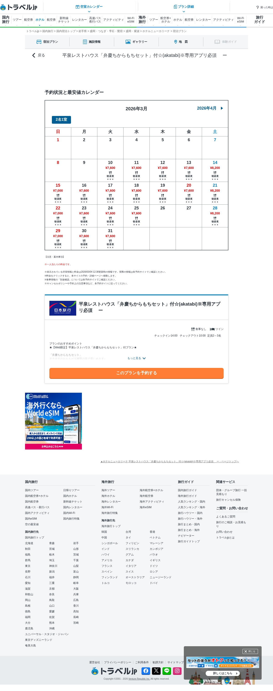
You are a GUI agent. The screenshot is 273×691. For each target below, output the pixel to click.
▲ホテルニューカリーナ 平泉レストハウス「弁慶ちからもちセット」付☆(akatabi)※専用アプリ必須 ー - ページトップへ (169, 458)
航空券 (28, 19)
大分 (27, 620)
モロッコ (131, 580)
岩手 (76, 540)
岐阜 (76, 580)
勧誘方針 (158, 659)
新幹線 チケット (64, 19)
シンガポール (109, 540)
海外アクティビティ (152, 498)
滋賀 (27, 586)
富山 (76, 568)
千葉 (76, 557)
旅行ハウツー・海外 (190, 516)
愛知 (27, 580)
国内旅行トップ (34, 534)
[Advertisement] (127, 418)
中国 (104, 534)
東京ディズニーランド (38, 637)
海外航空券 (146, 493)
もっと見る (134, 355)
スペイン (106, 568)
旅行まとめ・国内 (189, 521)
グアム (130, 551)
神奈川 (53, 563)
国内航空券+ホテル (36, 493)
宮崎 (76, 620)
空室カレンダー (88, 71)
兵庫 (76, 591)
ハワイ (105, 551)
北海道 (29, 540)
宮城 (52, 546)
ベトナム (155, 534)
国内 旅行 (5, 19)
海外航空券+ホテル (151, 487)
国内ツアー (32, 487)
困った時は (264, 7)
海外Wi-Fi (107, 504)
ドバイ (154, 580)
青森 (52, 540)
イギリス (155, 557)
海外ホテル (108, 493)
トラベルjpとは (225, 534)
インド (105, 546)
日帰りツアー (71, 487)
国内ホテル (70, 493)
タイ (128, 534)
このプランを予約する (136, 370)
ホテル (39, 19)
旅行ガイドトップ (189, 538)
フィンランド (109, 574)
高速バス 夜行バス (95, 19)
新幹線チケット (72, 498)
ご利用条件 (142, 659)
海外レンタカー (111, 498)
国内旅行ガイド (187, 487)
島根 (27, 603)
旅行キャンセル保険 (228, 497)
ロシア (154, 568)
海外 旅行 (142, 19)
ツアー (17, 19)
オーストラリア (135, 574)
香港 (152, 529)
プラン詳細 (184, 71)
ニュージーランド (161, 574)
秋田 (27, 546)
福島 (27, 551)
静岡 (76, 574)
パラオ (154, 551)
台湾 (128, 529)
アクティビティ (113, 19)
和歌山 (29, 591)
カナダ (130, 557)
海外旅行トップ (111, 523)
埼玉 (52, 557)
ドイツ (154, 563)
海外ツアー (108, 487)
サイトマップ (175, 659)
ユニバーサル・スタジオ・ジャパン (47, 631)
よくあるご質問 (225, 513)
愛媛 (52, 608)
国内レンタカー (72, 504)
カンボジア (156, 546)
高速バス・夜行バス (37, 504)
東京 (27, 563)
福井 (52, 574)
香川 (76, 603)
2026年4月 (210, 105)
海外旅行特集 (109, 510)
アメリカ (106, 557)
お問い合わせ (224, 529)
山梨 (76, 563)
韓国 (104, 529)
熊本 (52, 620)
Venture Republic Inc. (139, 676)
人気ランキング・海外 (191, 504)
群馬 (27, 557)
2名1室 (61, 117)
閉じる (251, 651)
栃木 (52, 551)
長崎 (76, 614)
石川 (27, 574)
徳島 (27, 608)
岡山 (27, 597)
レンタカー (79, 19)
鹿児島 (29, 625)
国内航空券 (32, 498)
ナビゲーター (186, 533)
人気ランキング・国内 (191, 498)
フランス (106, 563)
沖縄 (52, 625)
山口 (52, 603)
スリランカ (132, 546)
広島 (76, 597)
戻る (38, 55)
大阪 (76, 586)
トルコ (105, 580)
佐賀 (52, 614)
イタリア (131, 563)
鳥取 (52, 597)
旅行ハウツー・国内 (190, 510)
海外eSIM (146, 504)
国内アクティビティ (37, 510)
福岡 (27, 614)
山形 (76, 546)
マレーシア (156, 540)
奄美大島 (30, 642)
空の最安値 (32, 521)
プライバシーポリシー (117, 659)
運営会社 (94, 659)
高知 (76, 608)
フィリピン (132, 540)
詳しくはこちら (222, 673)
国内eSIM (31, 516)
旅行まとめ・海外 (189, 527)
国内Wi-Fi (69, 510)
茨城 (76, 551)
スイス (130, 568)
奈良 (52, 591)
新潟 (52, 568)
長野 (27, 568)
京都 (52, 586)
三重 (52, 580)
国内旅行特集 (71, 516)
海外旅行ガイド (187, 493)
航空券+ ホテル (165, 19)
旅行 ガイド (259, 19)
